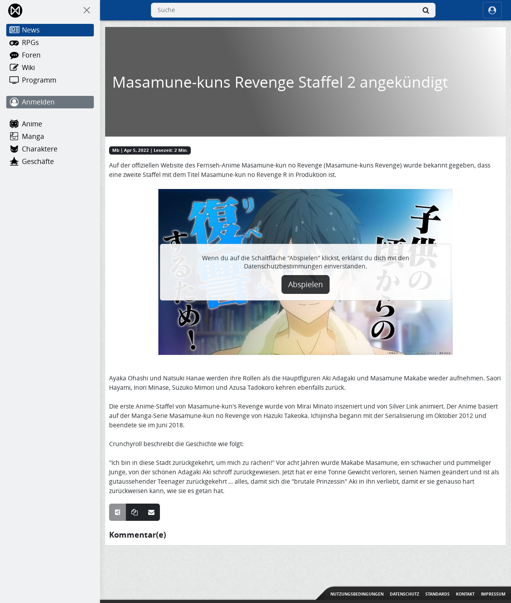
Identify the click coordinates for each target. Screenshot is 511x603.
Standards (437, 594)
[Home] (15, 10)
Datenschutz (404, 594)
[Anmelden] (50, 102)
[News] (50, 30)
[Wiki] (50, 67)
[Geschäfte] (50, 161)
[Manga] (50, 136)
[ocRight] (492, 10)
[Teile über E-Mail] (151, 512)
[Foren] (50, 55)
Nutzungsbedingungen (357, 594)
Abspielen (305, 284)
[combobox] (293, 10)
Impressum (493, 594)
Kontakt (465, 594)
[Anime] (50, 124)
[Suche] (426, 10)
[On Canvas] (87, 10)
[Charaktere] (50, 149)
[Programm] (50, 80)
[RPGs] (50, 42)
